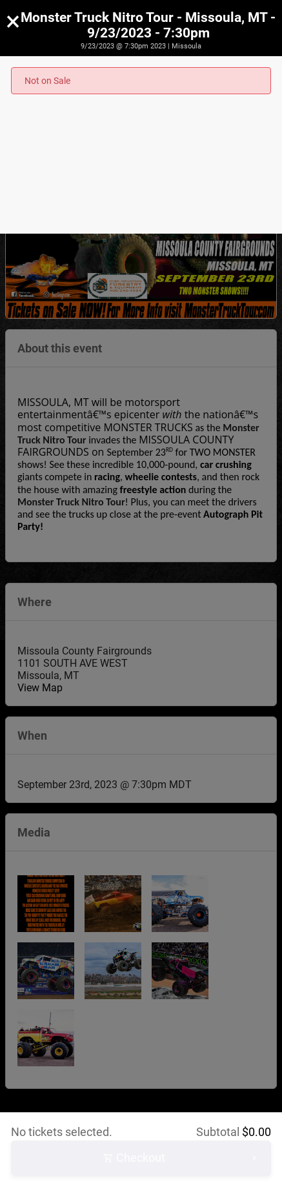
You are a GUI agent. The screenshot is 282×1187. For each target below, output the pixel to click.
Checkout (181, 1158)
